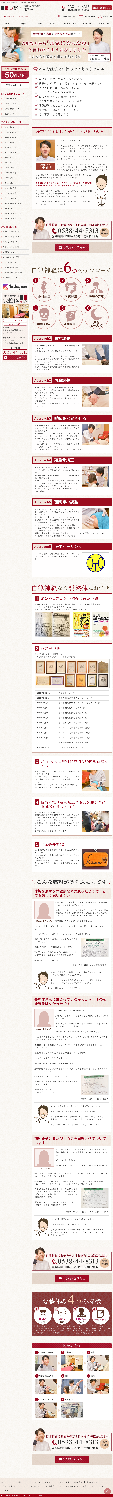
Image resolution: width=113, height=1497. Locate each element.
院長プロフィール (33, 1482)
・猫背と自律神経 (9, 198)
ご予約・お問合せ (72, 247)
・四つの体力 (8, 157)
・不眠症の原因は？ (10, 173)
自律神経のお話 (13, 122)
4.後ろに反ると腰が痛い (12, 247)
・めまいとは (8, 183)
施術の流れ (77, 1482)
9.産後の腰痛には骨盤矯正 (13, 272)
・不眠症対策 (8, 178)
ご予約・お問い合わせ (10, 1486)
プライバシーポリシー (32, 1486)
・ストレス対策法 (9, 152)
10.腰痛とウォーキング (12, 277)
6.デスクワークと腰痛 (11, 257)
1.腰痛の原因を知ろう (11, 232)
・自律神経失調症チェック (13, 99)
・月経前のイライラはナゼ (13, 208)
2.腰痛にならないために (12, 237)
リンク (100, 1486)
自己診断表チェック (14, 94)
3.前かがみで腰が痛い (11, 242)
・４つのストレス (9, 147)
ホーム (4, 1482)
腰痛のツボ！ (12, 227)
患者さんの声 (92, 1482)
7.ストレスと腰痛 (9, 262)
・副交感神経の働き (10, 142)
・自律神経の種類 (9, 132)
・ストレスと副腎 (9, 193)
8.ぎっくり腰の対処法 (11, 267)
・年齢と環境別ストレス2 (12, 218)
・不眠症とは (8, 162)
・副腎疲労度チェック (11, 109)
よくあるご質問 (62, 1482)
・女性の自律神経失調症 (12, 203)
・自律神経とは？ (9, 127)
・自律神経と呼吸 (9, 188)
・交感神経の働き (9, 137)
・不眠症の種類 (9, 168)
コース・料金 (16, 1482)
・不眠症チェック (9, 104)
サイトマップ (6, 1490)
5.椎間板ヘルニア (9, 252)
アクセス (48, 1482)
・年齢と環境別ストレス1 (12, 213)
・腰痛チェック (9, 114)
